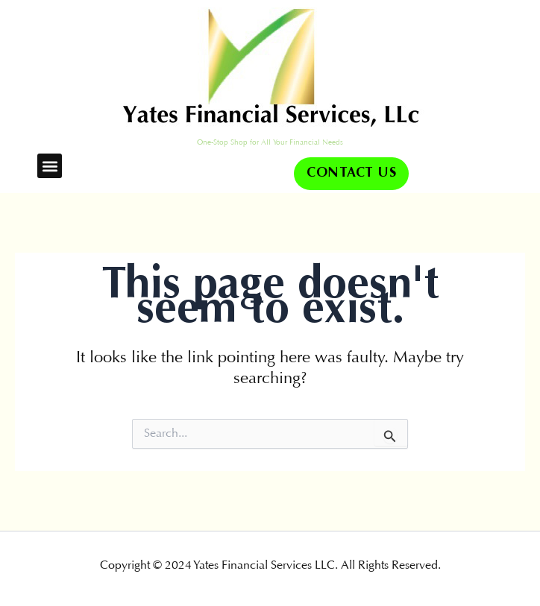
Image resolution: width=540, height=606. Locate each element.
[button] (49, 166)
